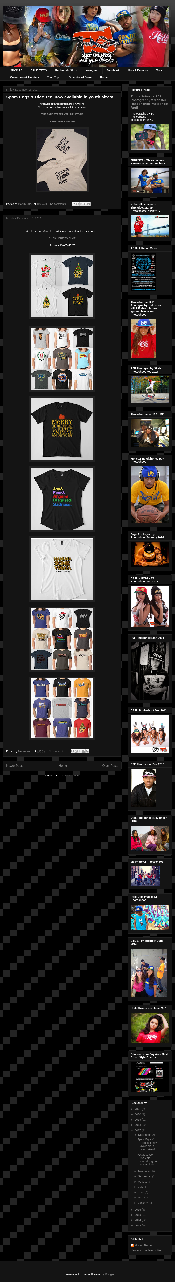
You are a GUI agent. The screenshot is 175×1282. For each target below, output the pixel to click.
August (142, 1181)
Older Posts (110, 765)
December (144, 1134)
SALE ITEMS (39, 70)
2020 (138, 1114)
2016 (138, 1209)
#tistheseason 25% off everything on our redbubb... (147, 1159)
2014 (138, 1220)
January (143, 1202)
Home (104, 77)
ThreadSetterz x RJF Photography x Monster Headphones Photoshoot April (149, 102)
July (141, 1186)
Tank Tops (53, 77)
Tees (159, 70)
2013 (138, 1225)
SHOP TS (16, 70)
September (145, 1176)
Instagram (91, 70)
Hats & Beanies (138, 70)
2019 (138, 1119)
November (144, 1171)
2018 (138, 1124)
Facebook (113, 70)
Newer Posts (14, 765)
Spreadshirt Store (80, 77)
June (141, 1192)
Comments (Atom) (70, 775)
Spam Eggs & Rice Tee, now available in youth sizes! (59, 97)
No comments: (58, 203)
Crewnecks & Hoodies (24, 77)
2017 (138, 1130)
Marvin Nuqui (143, 1245)
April (141, 1197)
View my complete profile (146, 1250)
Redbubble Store (66, 70)
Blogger (109, 1274)
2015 (138, 1214)
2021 (138, 1109)
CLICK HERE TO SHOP (62, 238)
